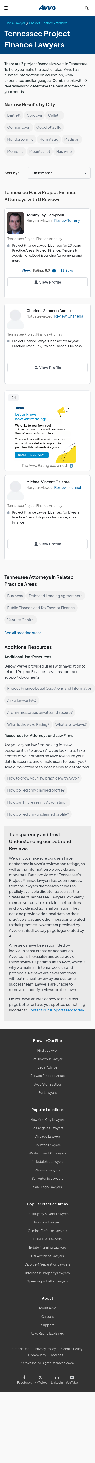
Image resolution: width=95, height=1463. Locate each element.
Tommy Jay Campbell (45, 214)
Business (15, 595)
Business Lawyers (47, 1222)
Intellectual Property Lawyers (47, 1273)
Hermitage (49, 139)
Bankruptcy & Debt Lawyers (47, 1214)
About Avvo (47, 1308)
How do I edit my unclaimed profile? (38, 814)
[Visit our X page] (41, 1379)
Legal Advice (47, 1067)
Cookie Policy (71, 1349)
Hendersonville (20, 139)
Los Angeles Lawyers (47, 1128)
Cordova (34, 115)
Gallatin (54, 115)
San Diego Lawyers (47, 1187)
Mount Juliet (39, 151)
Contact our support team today (56, 1010)
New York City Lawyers (47, 1119)
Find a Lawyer (47, 1050)
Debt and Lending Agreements (55, 595)
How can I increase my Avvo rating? (37, 802)
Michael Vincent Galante (48, 481)
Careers (47, 1316)
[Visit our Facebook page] (25, 1379)
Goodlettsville (48, 127)
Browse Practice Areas (47, 1075)
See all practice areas (22, 632)
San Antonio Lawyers (47, 1178)
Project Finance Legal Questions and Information (49, 688)
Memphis (15, 151)
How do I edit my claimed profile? (36, 790)
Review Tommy (67, 220)
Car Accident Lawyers (47, 1256)
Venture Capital (20, 619)
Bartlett (14, 115)
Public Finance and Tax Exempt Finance (41, 607)
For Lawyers (47, 1092)
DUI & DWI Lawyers (47, 1239)
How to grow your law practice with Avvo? (43, 778)
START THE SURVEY (31, 455)
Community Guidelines (45, 1355)
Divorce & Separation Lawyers (47, 1264)
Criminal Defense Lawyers (47, 1231)
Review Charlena (68, 316)
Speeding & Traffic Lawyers (47, 1281)
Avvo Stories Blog (47, 1084)
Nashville (64, 151)
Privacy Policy (45, 1349)
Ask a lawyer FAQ (21, 700)
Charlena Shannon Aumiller (50, 310)
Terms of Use (19, 1349)
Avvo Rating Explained (47, 1333)
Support (47, 1325)
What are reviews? (71, 724)
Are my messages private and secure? (40, 712)
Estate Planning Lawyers (47, 1247)
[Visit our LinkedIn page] (57, 1379)
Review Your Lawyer (48, 1059)
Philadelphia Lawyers (47, 1161)
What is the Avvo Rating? (28, 724)
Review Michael (67, 487)
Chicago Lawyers (47, 1136)
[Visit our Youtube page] (71, 1379)
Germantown (18, 127)
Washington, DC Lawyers (47, 1153)
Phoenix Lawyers (47, 1170)
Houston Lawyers (47, 1145)
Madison (71, 139)
